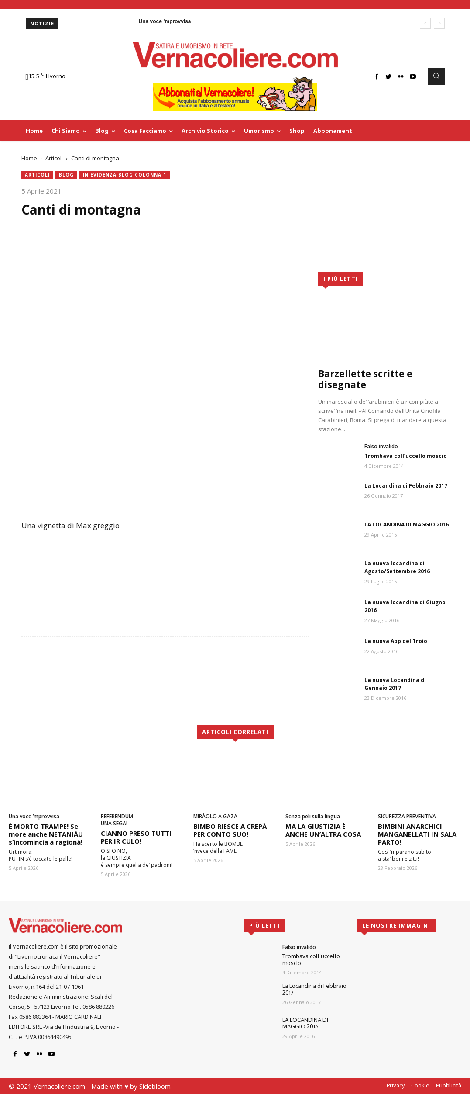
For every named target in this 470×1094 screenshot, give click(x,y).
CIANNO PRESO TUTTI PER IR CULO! (136, 837)
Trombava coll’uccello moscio (405, 456)
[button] (436, 76)
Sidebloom (155, 1086)
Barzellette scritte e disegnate (365, 379)
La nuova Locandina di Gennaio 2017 (395, 684)
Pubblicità (448, 1085)
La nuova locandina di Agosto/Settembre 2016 (397, 567)
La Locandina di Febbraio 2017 (405, 485)
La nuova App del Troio (395, 641)
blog (66, 175)
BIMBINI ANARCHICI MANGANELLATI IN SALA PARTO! (417, 834)
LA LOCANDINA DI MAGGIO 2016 (406, 524)
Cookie (420, 1085)
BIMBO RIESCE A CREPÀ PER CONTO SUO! (230, 830)
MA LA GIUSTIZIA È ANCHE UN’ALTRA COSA (323, 830)
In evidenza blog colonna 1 (124, 175)
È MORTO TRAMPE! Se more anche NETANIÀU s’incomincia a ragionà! (46, 834)
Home (29, 158)
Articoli (54, 158)
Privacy (396, 1085)
